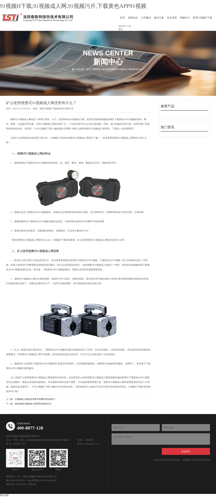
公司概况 (146, 17)
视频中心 (185, 17)
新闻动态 (133, 17)
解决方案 (159, 17)
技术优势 (172, 17)
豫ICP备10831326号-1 (16, 480)
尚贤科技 (32, 484)
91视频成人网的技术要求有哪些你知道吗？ (35, 399)
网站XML (10, 484)
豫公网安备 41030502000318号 (42, 480)
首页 (122, 17)
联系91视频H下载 (202, 17)
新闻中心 (96, 69)
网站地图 (4, 495)
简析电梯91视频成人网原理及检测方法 (33, 404)
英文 (121, 29)
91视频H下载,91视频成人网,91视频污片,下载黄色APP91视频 (73, 6)
